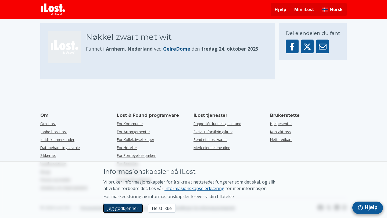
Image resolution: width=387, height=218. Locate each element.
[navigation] (367, 208)
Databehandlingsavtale (60, 147)
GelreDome (176, 48)
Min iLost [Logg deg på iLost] (304, 9)
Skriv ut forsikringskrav (213, 131)
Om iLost (48, 123)
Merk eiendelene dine (212, 147)
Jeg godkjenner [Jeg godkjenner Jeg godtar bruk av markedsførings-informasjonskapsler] (123, 208)
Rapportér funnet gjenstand (217, 123)
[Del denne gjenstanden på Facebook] (292, 46)
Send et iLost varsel (210, 139)
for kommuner (130, 123)
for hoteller (127, 147)
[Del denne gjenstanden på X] (307, 46)
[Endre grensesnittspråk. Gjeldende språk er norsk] (332, 9)
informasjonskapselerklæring (194, 188)
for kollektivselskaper (135, 139)
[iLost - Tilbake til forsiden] (53, 9)
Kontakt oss (280, 131)
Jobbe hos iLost (53, 131)
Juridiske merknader (57, 139)
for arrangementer (133, 131)
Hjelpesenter (281, 123)
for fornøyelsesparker (136, 155)
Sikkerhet (48, 155)
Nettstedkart (281, 139)
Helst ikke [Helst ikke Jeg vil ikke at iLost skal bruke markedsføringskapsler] (162, 208)
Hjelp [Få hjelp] (280, 9)
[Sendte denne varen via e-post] (322, 46)
